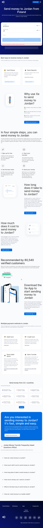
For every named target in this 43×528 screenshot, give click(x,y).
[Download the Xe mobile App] (30, 313)
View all (21, 407)
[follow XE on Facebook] (16, 517)
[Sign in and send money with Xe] (6, 250)
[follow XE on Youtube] (34, 517)
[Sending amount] (6, 26)
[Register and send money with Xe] (31, 122)
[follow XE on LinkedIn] (25, 517)
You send (4, 24)
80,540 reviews (9, 275)
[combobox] (37, 25)
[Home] (3, 2)
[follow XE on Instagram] (30, 517)
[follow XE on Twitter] (21, 517)
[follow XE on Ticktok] (39, 517)
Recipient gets (5, 29)
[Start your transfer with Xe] (30, 213)
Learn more (6, 345)
